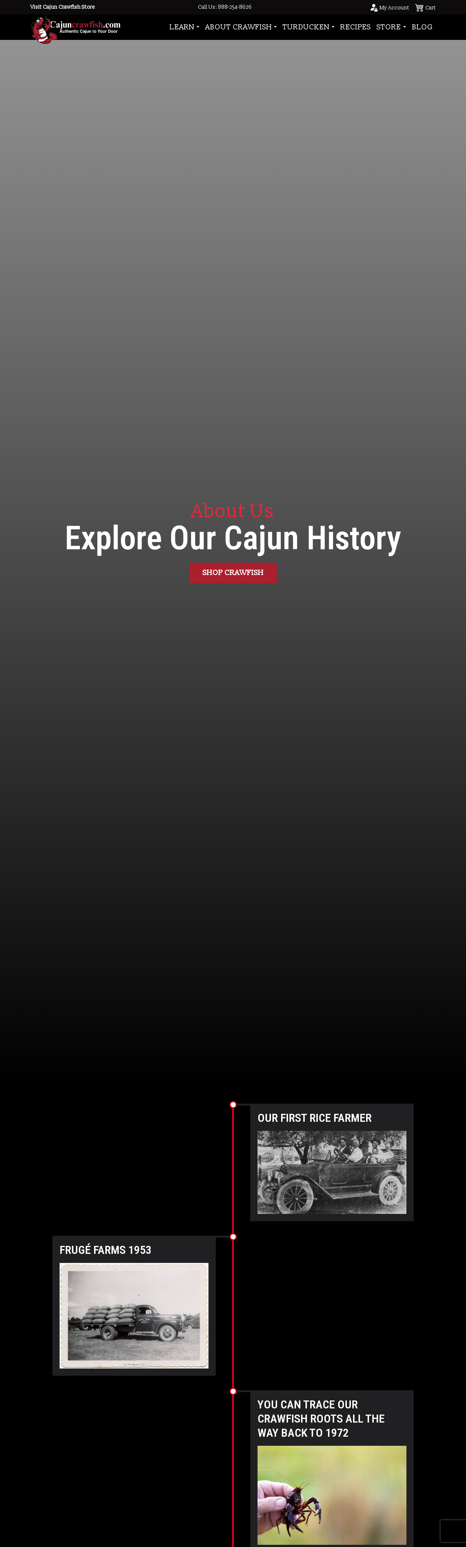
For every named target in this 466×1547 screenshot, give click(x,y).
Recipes (355, 27)
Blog (422, 27)
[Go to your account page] (389, 7)
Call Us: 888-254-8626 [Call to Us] (225, 7)
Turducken (306, 27)
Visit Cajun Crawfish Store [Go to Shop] (63, 7)
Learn (182, 27)
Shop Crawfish (233, 573)
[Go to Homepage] (76, 27)
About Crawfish (238, 27)
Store (389, 27)
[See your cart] (425, 7)
